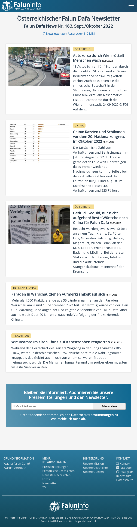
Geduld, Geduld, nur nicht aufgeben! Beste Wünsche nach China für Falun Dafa (100, 217)
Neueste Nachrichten (56, 475)
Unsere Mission (93, 463)
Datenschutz (124, 480)
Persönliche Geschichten (58, 470)
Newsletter (49, 483)
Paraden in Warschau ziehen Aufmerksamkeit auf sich (58, 294)
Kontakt (123, 463)
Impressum (123, 476)
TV (44, 487)
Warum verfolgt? (15, 467)
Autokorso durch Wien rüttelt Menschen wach (98, 58)
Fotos (46, 479)
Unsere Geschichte (95, 467)
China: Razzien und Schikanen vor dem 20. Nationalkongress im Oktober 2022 (99, 136)
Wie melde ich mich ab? (68, 419)
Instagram (124, 471)
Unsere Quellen (93, 471)
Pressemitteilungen (55, 466)
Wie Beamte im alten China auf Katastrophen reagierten (60, 341)
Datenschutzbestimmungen (92, 415)
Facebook (124, 467)
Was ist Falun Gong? (17, 463)
